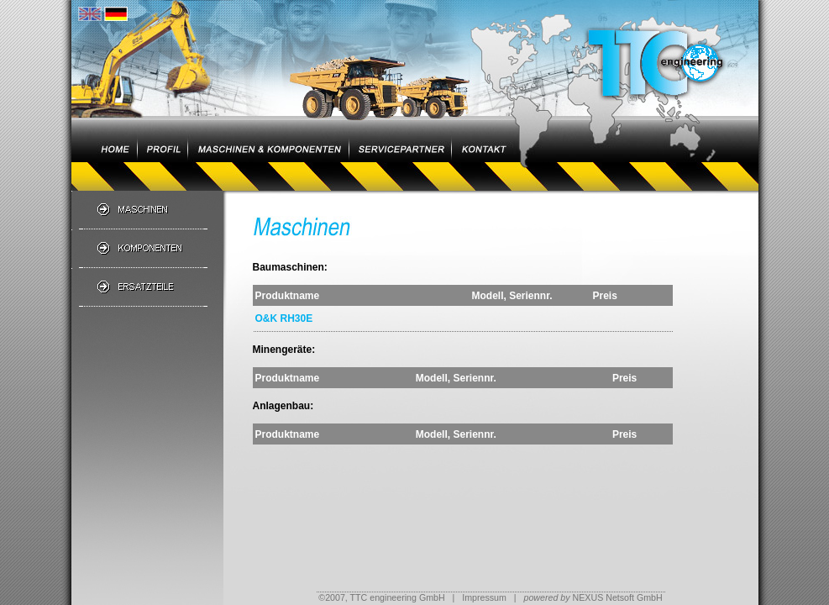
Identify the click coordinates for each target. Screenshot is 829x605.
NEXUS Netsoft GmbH (592, 597)
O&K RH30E (284, 318)
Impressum (484, 597)
